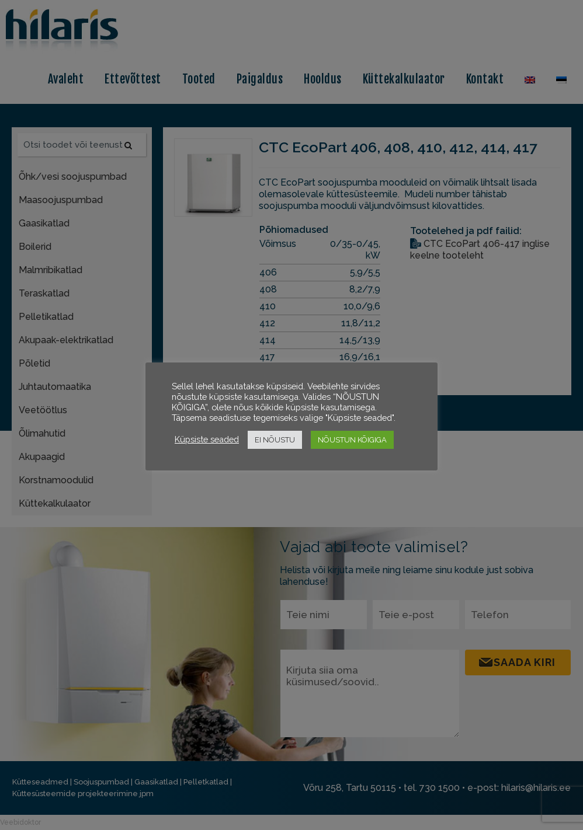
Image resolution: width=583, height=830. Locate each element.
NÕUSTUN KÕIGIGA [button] (352, 439)
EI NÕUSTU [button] (275, 439)
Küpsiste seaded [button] (207, 439)
